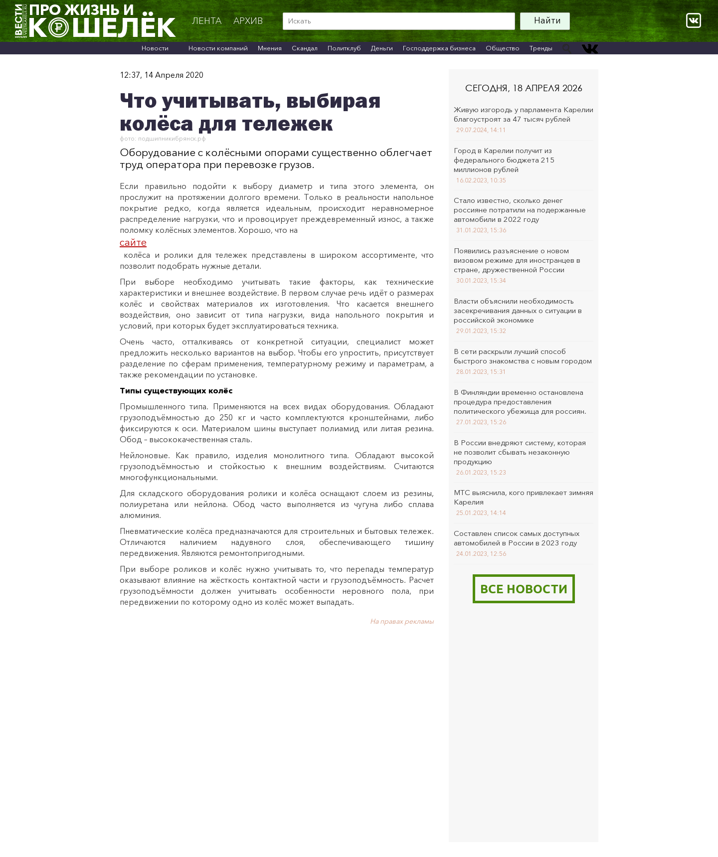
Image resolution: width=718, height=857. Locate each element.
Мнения (270, 48)
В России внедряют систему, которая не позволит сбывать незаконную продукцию (520, 452)
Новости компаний (218, 48)
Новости (155, 48)
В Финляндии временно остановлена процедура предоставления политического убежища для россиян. (520, 401)
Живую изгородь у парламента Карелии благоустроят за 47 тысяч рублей (523, 114)
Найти (547, 20)
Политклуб (344, 48)
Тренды (541, 48)
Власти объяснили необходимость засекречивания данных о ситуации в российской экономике (518, 310)
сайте (133, 242)
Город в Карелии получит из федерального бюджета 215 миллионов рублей (504, 160)
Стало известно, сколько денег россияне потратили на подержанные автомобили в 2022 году (520, 209)
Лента (206, 20)
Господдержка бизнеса (439, 48)
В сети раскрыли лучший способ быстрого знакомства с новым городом (523, 355)
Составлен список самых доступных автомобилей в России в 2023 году (516, 537)
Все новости (523, 588)
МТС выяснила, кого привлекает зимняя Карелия (523, 497)
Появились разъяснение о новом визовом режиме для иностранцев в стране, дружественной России (517, 260)
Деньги (382, 48)
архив (248, 20)
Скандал (305, 48)
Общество (503, 48)
